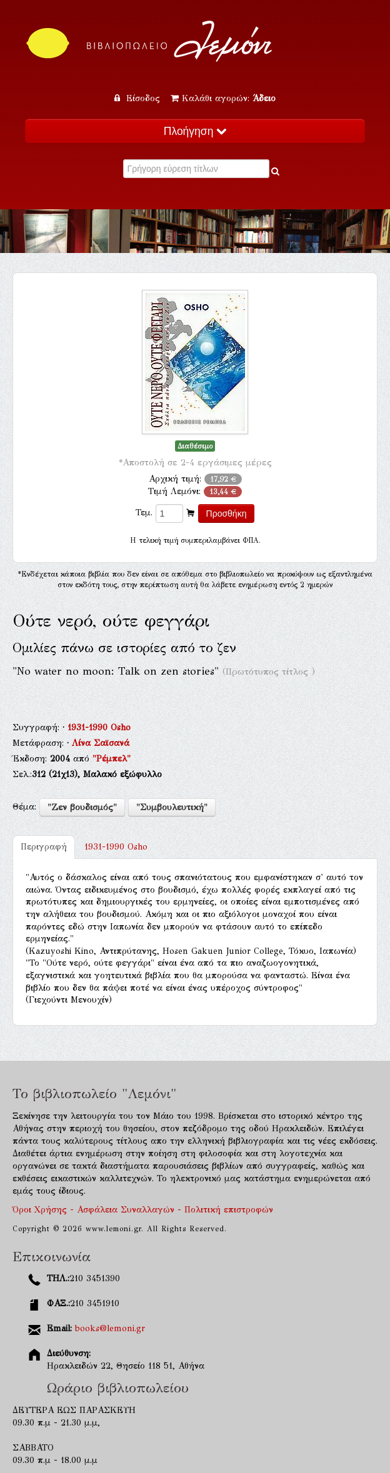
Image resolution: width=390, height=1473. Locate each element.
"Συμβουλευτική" (172, 807)
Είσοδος (138, 98)
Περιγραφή (44, 846)
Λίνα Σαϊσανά (100, 743)
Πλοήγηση (195, 131)
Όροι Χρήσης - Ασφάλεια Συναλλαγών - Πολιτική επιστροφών (142, 1209)
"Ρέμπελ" (111, 758)
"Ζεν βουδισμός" (82, 807)
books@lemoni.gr (110, 1328)
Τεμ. (144, 512)
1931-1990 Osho (99, 727)
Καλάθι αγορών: (223, 98)
